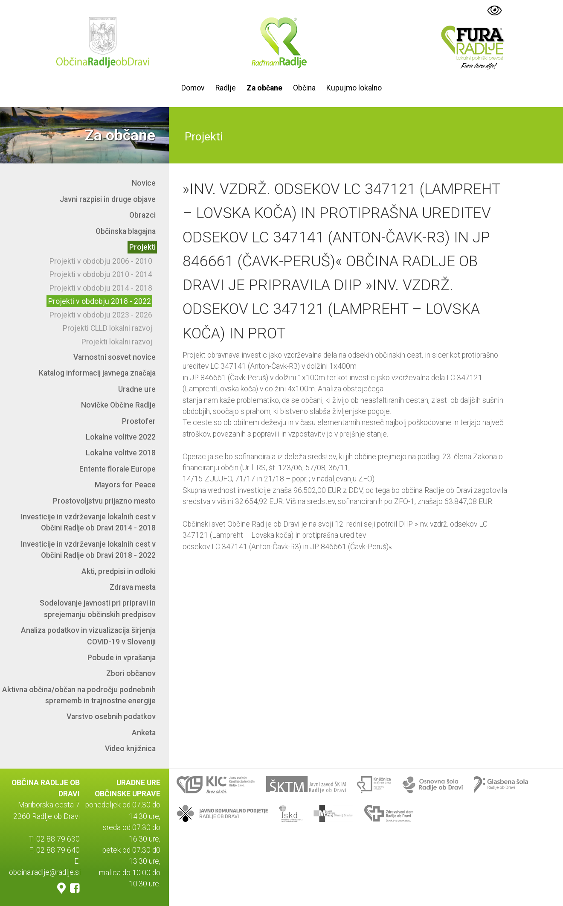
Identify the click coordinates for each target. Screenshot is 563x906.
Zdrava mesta (133, 587)
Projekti (142, 247)
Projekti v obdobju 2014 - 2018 (100, 288)
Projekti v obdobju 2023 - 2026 (100, 315)
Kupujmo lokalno (354, 88)
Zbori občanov (131, 673)
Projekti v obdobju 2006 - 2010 (100, 261)
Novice (144, 183)
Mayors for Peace (125, 485)
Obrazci (142, 215)
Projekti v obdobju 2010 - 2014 (100, 274)
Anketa (144, 732)
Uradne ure (137, 389)
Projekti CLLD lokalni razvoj (107, 328)
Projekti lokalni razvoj (116, 342)
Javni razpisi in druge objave (108, 199)
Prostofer (139, 421)
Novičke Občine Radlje (118, 405)
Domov (193, 88)
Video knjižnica (130, 748)
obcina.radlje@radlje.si (45, 872)
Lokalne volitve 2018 (121, 453)
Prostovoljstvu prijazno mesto (104, 501)
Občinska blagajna (126, 231)
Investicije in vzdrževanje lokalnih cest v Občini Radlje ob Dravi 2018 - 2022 (88, 549)
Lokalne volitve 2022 (121, 437)
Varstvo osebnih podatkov (111, 716)
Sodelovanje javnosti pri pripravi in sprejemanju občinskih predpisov (98, 608)
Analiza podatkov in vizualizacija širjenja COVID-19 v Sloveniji (88, 636)
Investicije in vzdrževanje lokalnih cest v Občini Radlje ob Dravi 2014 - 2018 (88, 522)
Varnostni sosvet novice (114, 357)
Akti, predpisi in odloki (118, 571)
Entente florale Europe (117, 469)
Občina (304, 88)
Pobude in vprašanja (121, 657)
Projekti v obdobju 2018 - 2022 (99, 301)
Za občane (264, 88)
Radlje (225, 88)
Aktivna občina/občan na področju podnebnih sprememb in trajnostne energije (79, 695)
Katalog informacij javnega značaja (97, 373)
